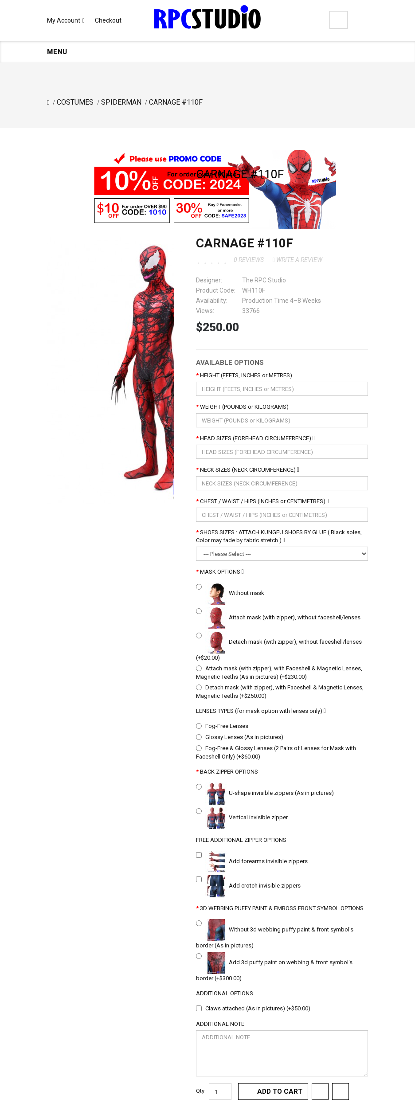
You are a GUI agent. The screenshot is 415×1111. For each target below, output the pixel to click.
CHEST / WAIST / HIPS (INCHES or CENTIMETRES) (264, 501)
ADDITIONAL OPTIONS (224, 993)
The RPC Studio (264, 280)
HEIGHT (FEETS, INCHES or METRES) (246, 375)
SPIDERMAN (121, 102)
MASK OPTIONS (222, 571)
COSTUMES (75, 102)
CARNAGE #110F (176, 102)
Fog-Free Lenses (226, 726)
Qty (200, 1091)
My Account (66, 20)
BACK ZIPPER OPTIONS (229, 771)
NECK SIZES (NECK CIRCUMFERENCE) (249, 469)
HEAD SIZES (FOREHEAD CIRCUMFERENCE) (257, 438)
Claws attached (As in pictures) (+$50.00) (257, 1008)
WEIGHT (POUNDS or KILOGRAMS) (244, 406)
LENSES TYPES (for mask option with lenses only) (261, 711)
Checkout (108, 20)
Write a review (297, 259)
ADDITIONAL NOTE (220, 1024)
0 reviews (249, 259)
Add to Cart (279, 1091)
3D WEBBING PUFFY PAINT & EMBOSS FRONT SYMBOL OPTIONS (282, 908)
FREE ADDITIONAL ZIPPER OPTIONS (241, 840)
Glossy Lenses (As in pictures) (244, 737)
